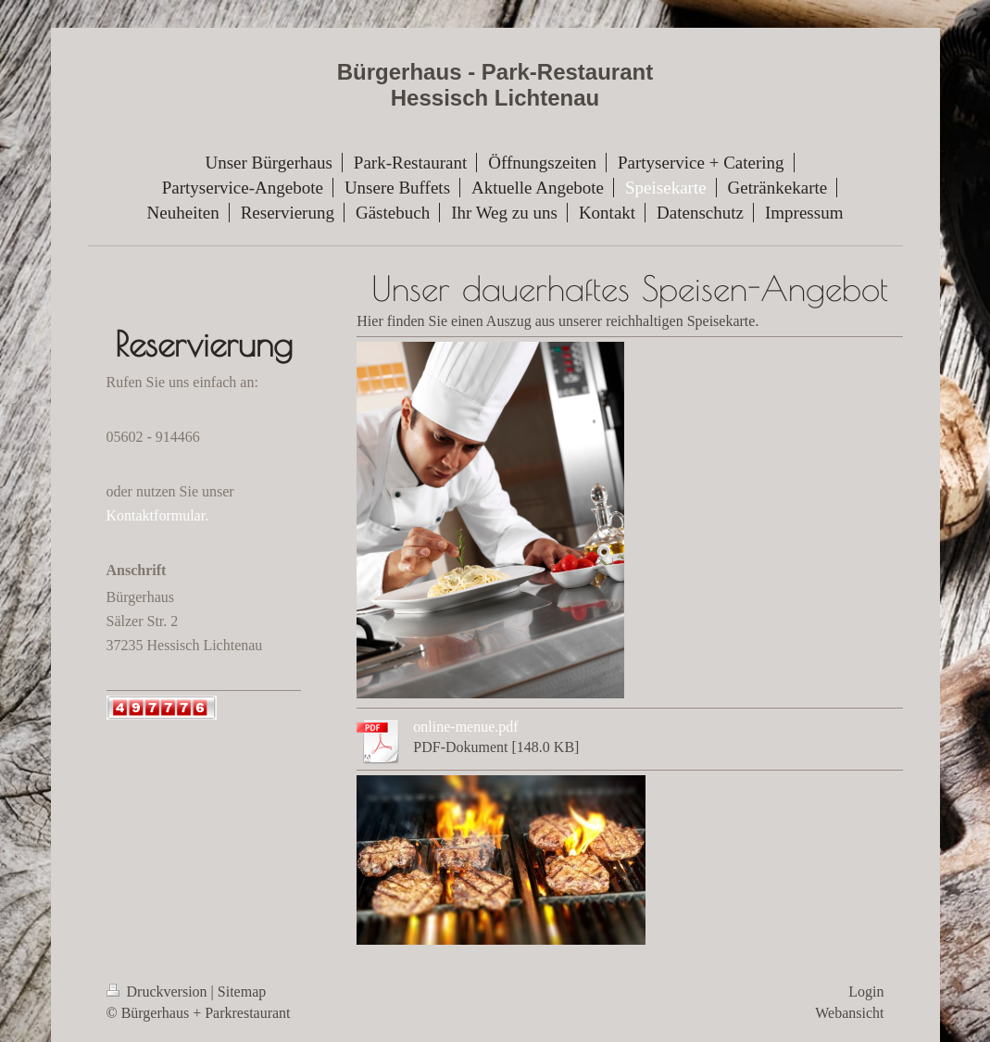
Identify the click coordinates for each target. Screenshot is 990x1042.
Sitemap (242, 991)
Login (865, 991)
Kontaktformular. (158, 515)
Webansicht (849, 1013)
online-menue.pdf (465, 726)
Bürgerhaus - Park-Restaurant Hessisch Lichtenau (495, 84)
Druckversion (159, 991)
